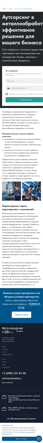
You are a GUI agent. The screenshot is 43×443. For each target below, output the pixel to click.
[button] (21, 315)
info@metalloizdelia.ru (11, 378)
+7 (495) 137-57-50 (14, 373)
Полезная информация (7, 354)
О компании (5, 349)
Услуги (10, 8)
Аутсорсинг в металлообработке (23, 8)
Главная (4, 8)
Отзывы (3, 364)
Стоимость (4, 351)
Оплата (4, 359)
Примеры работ (5, 367)
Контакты (4, 362)
